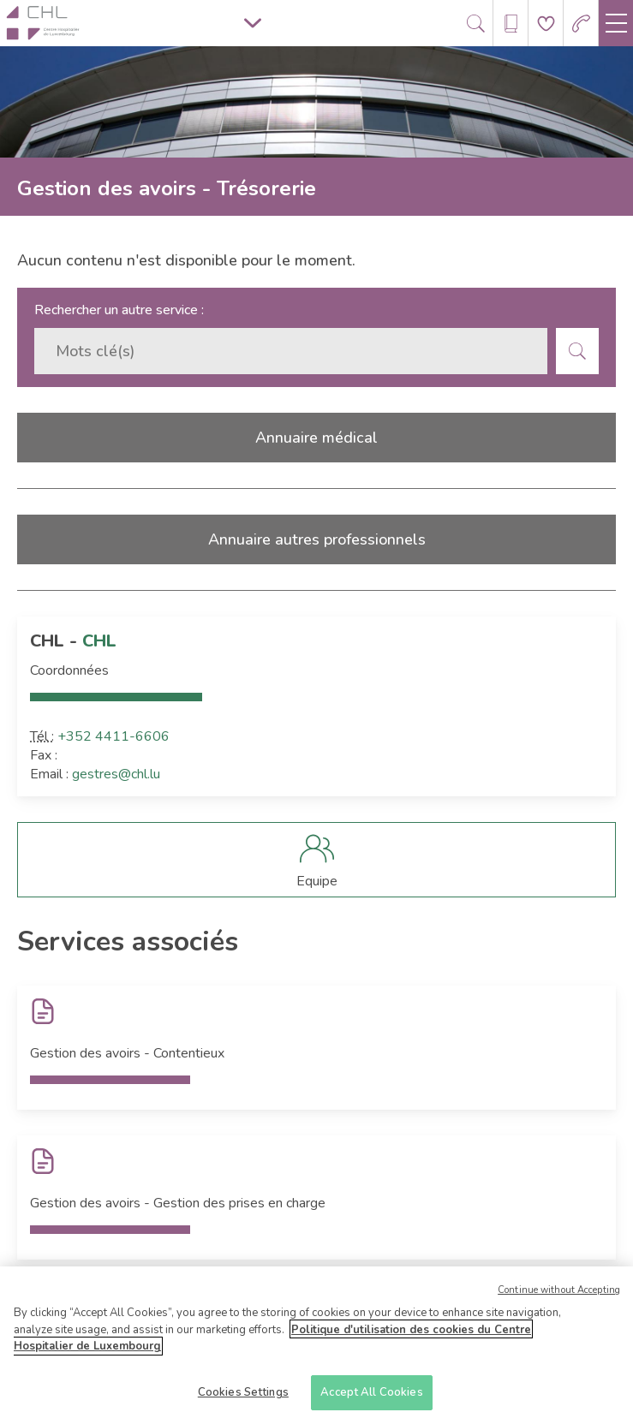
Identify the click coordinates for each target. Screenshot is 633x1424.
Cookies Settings (243, 1398)
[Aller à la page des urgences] (581, 24)
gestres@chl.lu (116, 774)
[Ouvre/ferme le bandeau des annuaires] (511, 24)
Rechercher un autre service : (119, 310)
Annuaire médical (316, 437)
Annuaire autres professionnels (317, 539)
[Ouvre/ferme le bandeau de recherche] (476, 24)
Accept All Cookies (371, 1398)
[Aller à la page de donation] (546, 24)
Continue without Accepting (559, 1296)
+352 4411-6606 (113, 736)
